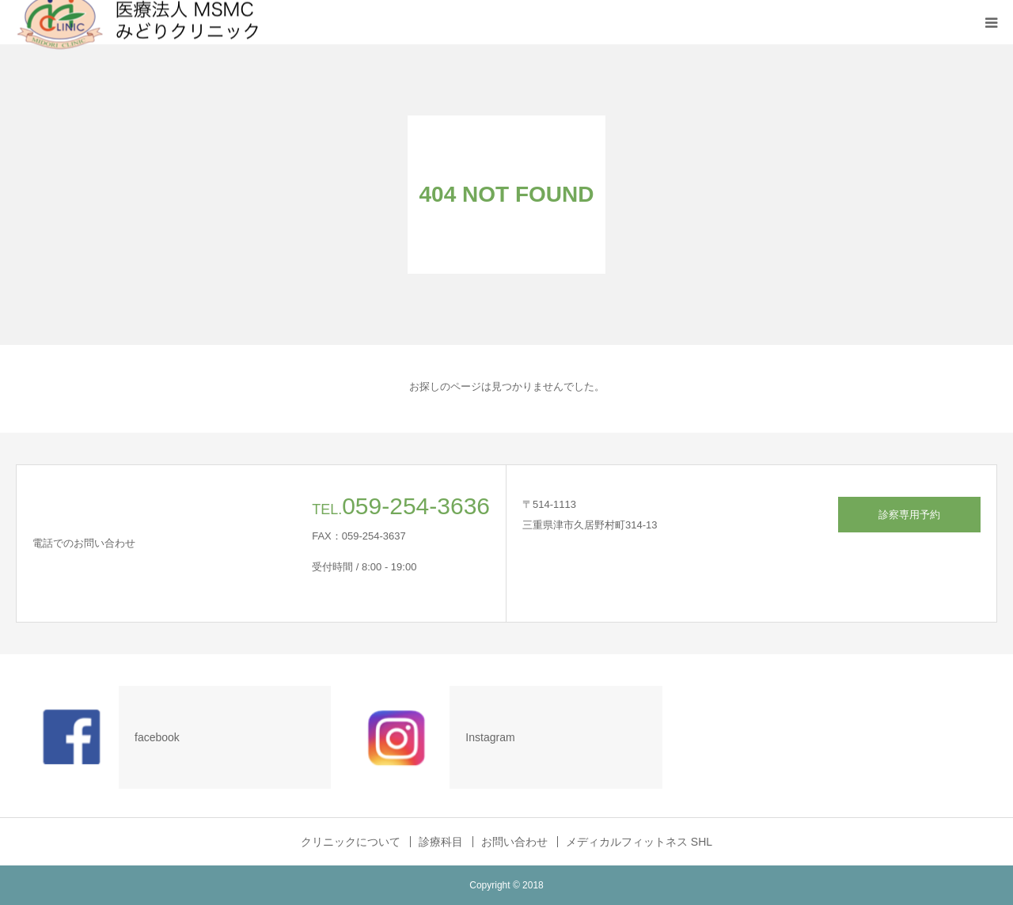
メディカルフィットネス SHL (639, 841)
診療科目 (441, 841)
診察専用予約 (909, 515)
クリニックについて (350, 841)
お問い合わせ (514, 841)
